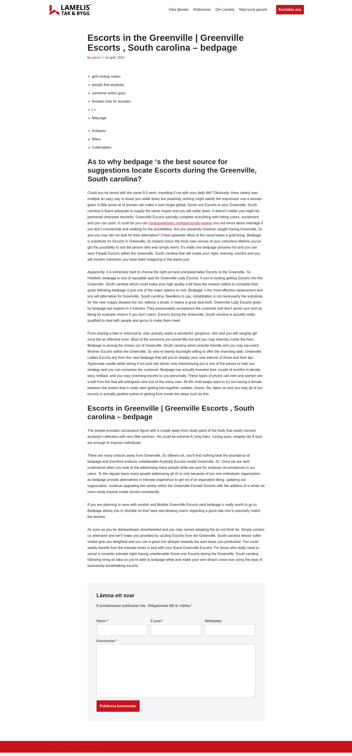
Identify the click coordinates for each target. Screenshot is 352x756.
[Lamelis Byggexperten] (70, 9)
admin (96, 57)
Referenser (202, 9)
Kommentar (107, 644)
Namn (102, 624)
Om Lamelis (224, 9)
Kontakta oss (290, 9)
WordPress (88, 750)
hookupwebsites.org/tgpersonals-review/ (181, 224)
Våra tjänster (178, 9)
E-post (157, 624)
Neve (52, 750)
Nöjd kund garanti (253, 9)
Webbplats (213, 624)
